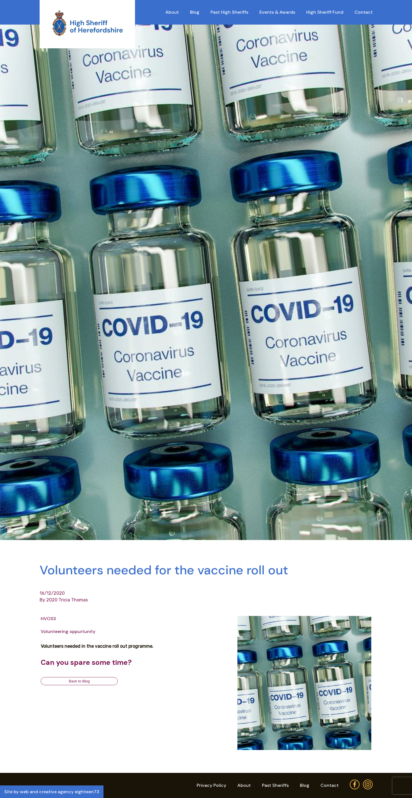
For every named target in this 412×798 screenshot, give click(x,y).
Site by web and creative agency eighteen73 (51, 792)
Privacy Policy (211, 785)
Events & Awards (277, 12)
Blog (194, 12)
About (172, 12)
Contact (364, 12)
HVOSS (48, 619)
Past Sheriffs (275, 785)
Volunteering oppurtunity (68, 631)
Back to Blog (79, 681)
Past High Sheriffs (229, 12)
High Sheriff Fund (324, 12)
